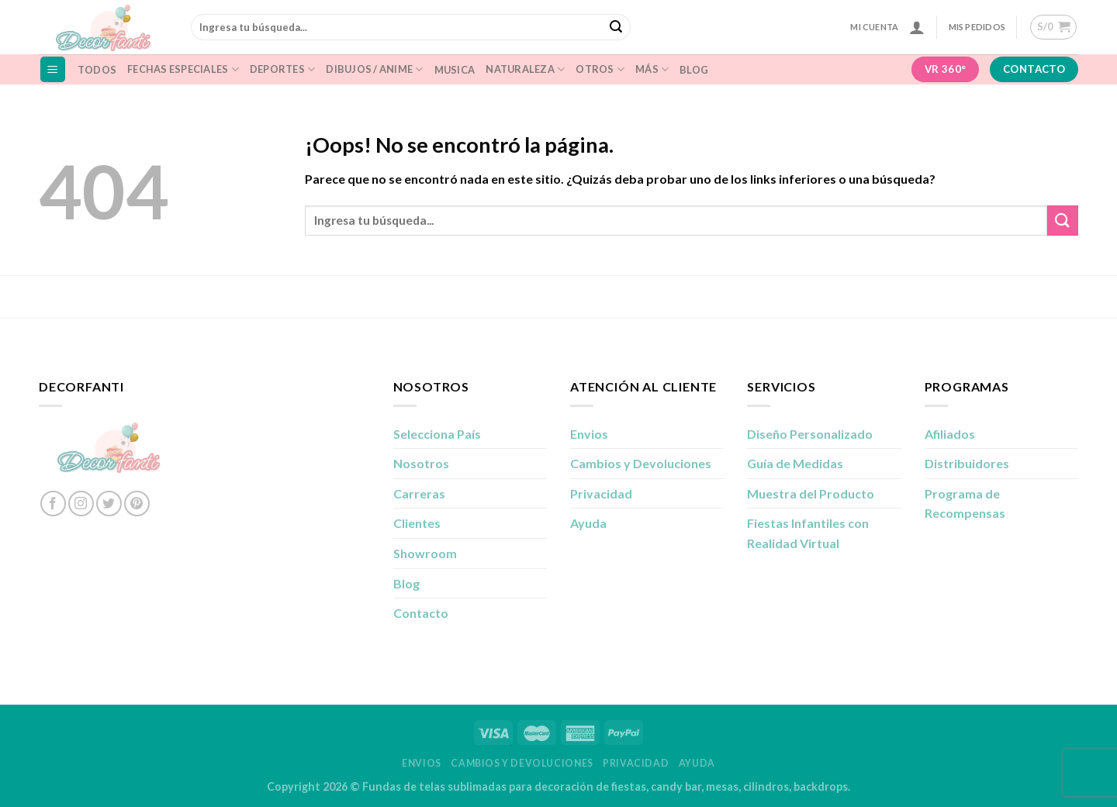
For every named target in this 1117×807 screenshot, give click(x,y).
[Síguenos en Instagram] (81, 503)
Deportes (283, 69)
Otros (600, 69)
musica (455, 70)
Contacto (420, 612)
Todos (97, 70)
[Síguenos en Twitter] (109, 503)
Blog (694, 70)
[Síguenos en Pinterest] (137, 503)
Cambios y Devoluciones (640, 463)
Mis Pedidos (977, 27)
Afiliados (950, 433)
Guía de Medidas (795, 463)
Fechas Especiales (183, 69)
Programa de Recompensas (965, 503)
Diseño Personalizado (810, 433)
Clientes (417, 523)
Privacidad (601, 493)
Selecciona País (437, 433)
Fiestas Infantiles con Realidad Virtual (808, 533)
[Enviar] (616, 27)
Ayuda (588, 523)
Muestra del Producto (810, 493)
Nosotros (421, 463)
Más (652, 69)
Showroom (425, 553)
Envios (589, 433)
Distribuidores (967, 463)
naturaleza (525, 69)
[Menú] (53, 69)
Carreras (419, 493)
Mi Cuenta (874, 27)
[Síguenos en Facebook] (53, 503)
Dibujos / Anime (374, 69)
